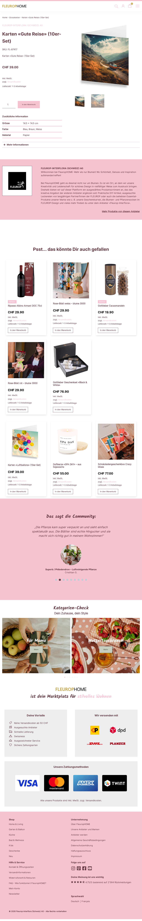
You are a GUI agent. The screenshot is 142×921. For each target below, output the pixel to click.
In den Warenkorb (30, 104)
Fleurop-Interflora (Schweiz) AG (22, 25)
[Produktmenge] (9, 104)
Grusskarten (14, 17)
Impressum (76, 857)
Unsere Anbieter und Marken (86, 830)
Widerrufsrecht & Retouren (23, 880)
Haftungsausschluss (81, 852)
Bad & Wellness (17, 841)
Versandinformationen (20, 874)
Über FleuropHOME (81, 824)
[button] (56, 580)
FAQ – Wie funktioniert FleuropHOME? (29, 885)
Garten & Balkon (17, 830)
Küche (12, 835)
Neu (11, 857)
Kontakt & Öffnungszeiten (22, 868)
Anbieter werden (79, 835)
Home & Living (16, 824)
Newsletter (14, 896)
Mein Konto (15, 891)
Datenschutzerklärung (82, 846)
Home (4, 17)
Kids (11, 846)
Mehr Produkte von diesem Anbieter (121, 211)
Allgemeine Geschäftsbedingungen (89, 841)
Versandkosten (14, 81)
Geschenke (14, 852)
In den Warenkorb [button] (18, 330)
